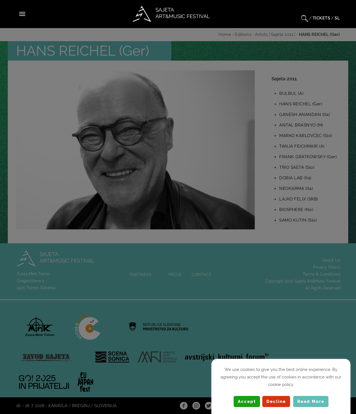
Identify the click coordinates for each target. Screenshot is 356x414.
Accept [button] (247, 401)
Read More (310, 401)
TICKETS (321, 18)
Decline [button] (276, 401)
